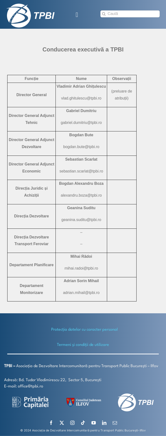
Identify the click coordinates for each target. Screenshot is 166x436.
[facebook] (51, 423)
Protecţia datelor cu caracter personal (84, 330)
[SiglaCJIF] (83, 399)
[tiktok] (83, 423)
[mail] (115, 423)
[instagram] (72, 423)
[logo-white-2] (30, 398)
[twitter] (62, 423)
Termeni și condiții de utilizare (83, 345)
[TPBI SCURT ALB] (30, 5)
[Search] (103, 13)
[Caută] (130, 13)
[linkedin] (104, 423)
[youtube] (94, 423)
